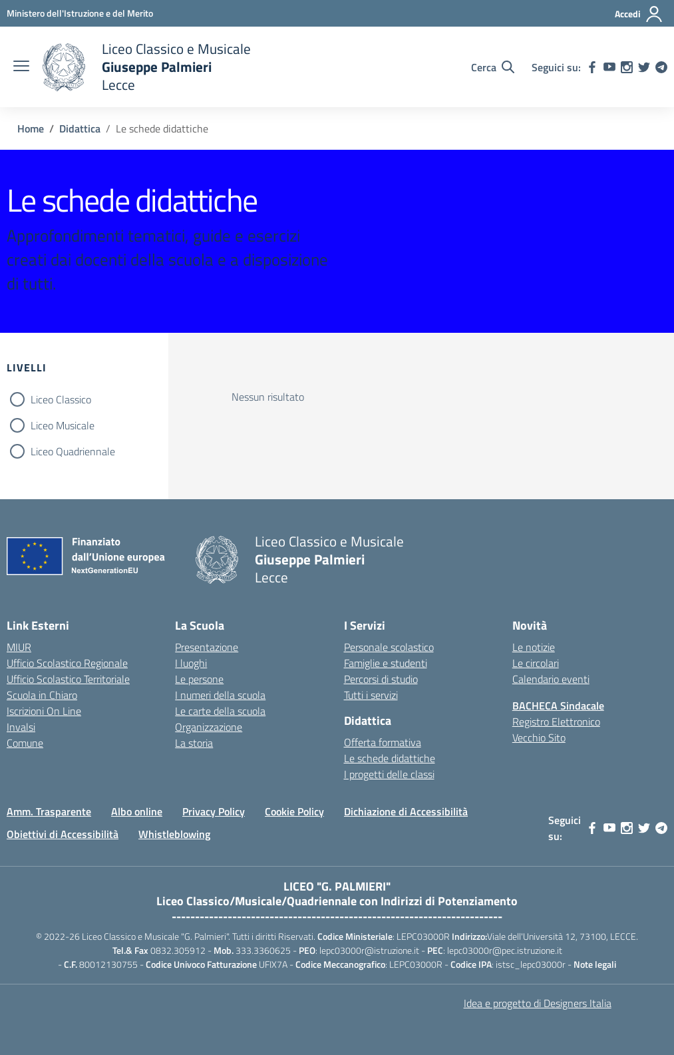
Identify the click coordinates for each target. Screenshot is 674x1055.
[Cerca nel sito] (492, 67)
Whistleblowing (174, 834)
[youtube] (609, 67)
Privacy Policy (213, 811)
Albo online (136, 811)
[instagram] (627, 67)
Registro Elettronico (556, 722)
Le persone (199, 679)
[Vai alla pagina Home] (30, 128)
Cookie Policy (294, 811)
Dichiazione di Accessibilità (406, 811)
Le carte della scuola (220, 711)
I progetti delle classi (389, 774)
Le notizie (533, 647)
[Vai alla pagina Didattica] (79, 128)
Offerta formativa (382, 742)
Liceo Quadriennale (73, 451)
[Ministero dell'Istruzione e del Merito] (80, 13)
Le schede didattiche (389, 758)
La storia (194, 743)
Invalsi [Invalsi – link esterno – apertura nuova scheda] (21, 727)
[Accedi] (639, 14)
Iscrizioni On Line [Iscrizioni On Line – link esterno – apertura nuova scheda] (44, 711)
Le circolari (535, 663)
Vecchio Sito (539, 737)
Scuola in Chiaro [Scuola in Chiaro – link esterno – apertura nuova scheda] (42, 695)
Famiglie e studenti (385, 663)
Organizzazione (208, 727)
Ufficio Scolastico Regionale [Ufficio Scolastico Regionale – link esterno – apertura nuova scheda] (67, 663)
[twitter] (644, 67)
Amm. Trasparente (49, 811)
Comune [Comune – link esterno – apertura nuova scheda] (25, 743)
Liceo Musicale (62, 425)
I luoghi (191, 663)
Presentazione (206, 647)
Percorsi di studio (381, 679)
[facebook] (592, 67)
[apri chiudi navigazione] (21, 67)
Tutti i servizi (371, 695)
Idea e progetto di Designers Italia (537, 1003)
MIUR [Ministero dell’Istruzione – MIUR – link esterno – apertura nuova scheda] (19, 647)
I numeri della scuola (220, 695)
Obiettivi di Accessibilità (62, 834)
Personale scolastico (389, 647)
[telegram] (661, 67)
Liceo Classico (61, 399)
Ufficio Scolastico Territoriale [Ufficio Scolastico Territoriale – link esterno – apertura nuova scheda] (68, 679)
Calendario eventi (551, 679)
